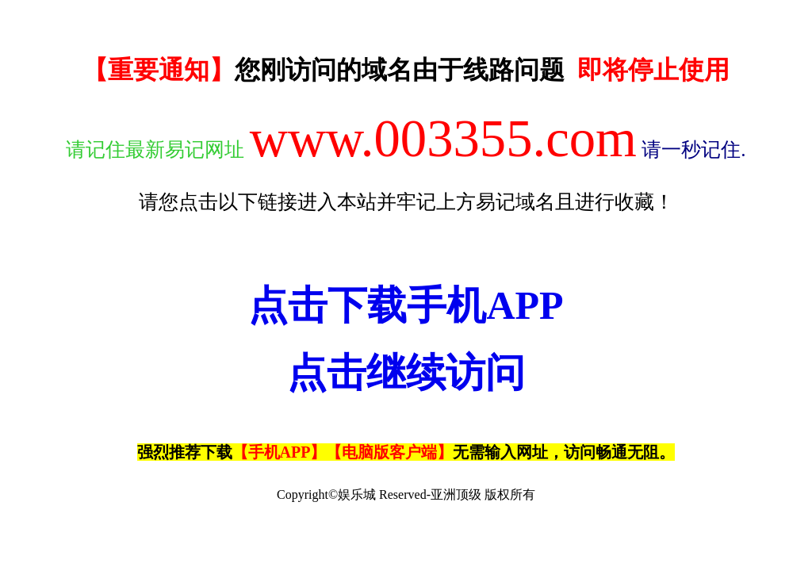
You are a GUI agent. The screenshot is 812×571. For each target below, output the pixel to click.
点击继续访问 (406, 373)
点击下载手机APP (405, 305)
